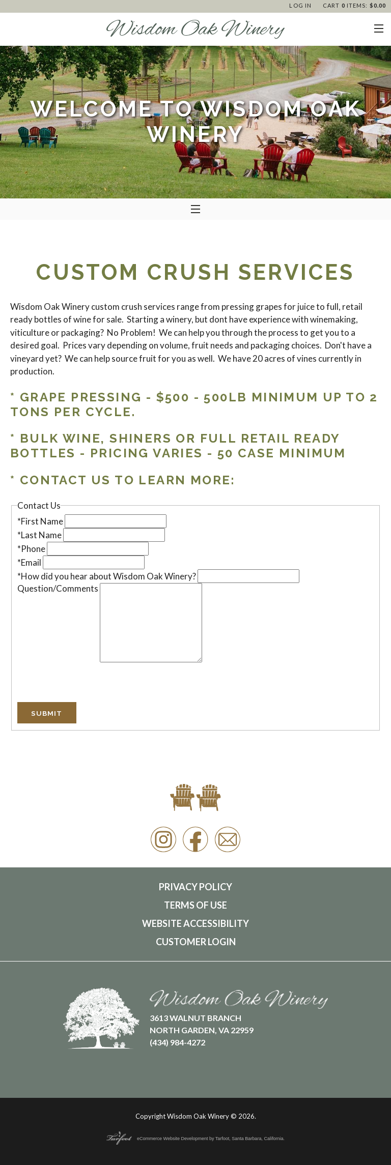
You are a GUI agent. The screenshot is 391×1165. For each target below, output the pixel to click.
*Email (30, 562)
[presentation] (94, 682)
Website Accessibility (195, 923)
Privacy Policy (195, 886)
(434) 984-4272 (177, 1042)
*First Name (41, 521)
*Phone (32, 548)
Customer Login (196, 941)
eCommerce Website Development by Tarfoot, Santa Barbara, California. (195, 1138)
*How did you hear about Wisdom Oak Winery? (107, 576)
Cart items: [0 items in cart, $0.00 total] (354, 5)
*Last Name (40, 535)
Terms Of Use (195, 905)
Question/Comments (58, 588)
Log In (300, 5)
